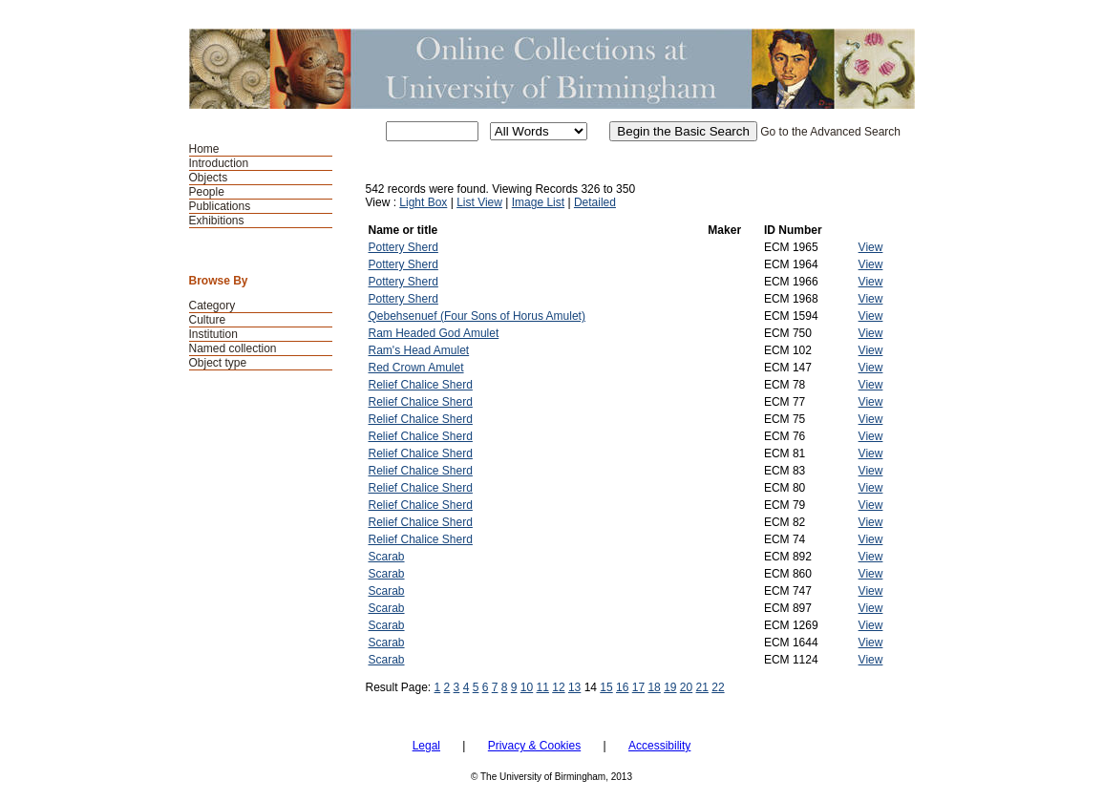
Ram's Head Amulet (419, 350)
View (871, 247)
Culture (207, 320)
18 (653, 687)
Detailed (595, 202)
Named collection (233, 348)
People (206, 192)
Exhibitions (216, 220)
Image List (538, 202)
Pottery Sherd (403, 247)
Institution (213, 334)
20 (686, 687)
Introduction (219, 163)
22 (717, 687)
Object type (218, 362)
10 (526, 687)
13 (574, 687)
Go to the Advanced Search (830, 131)
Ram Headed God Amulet (434, 333)
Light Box (423, 202)
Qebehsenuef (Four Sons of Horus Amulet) (477, 316)
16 (622, 687)
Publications (220, 206)
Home (204, 149)
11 (543, 687)
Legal (426, 745)
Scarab (387, 556)
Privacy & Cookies (534, 745)
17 (638, 687)
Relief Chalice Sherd (421, 384)
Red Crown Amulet (416, 367)
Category (212, 305)
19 (670, 687)
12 (558, 687)
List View (479, 202)
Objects (208, 177)
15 (606, 687)
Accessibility (659, 745)
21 (702, 687)
